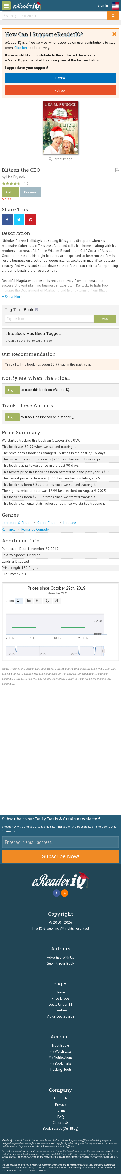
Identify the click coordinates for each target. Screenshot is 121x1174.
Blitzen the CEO (21, 170)
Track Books (60, 1045)
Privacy (60, 1104)
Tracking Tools (61, 1069)
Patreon (61, 90)
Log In (12, 390)
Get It (10, 192)
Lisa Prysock (15, 176)
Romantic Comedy (35, 529)
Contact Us (61, 1122)
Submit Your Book (60, 963)
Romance (9, 529)
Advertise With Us (60, 957)
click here (6, 1170)
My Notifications (60, 1057)
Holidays (70, 522)
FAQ (60, 1116)
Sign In (103, 5)
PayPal (60, 78)
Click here (21, 47)
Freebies (60, 1010)
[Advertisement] (60, 752)
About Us (60, 1098)
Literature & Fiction (16, 522)
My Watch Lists (60, 1051)
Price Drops (60, 998)
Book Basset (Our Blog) (60, 1128)
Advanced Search (60, 1016)
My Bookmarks (60, 1063)
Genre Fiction (47, 522)
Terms (60, 1110)
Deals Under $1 (60, 1004)
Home (60, 992)
